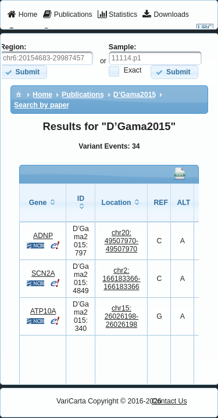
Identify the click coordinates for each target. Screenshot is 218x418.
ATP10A (43, 311)
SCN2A (43, 273)
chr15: (122, 316)
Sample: (123, 47)
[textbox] (155, 58)
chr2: (121, 278)
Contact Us (169, 401)
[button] (174, 71)
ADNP (43, 236)
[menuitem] (22, 15)
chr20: (122, 241)
